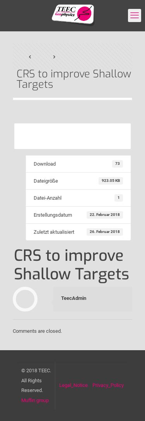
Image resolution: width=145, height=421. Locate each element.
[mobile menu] (134, 15)
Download (72, 136)
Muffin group (35, 400)
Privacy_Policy (108, 385)
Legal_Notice (73, 385)
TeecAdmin (73, 298)
